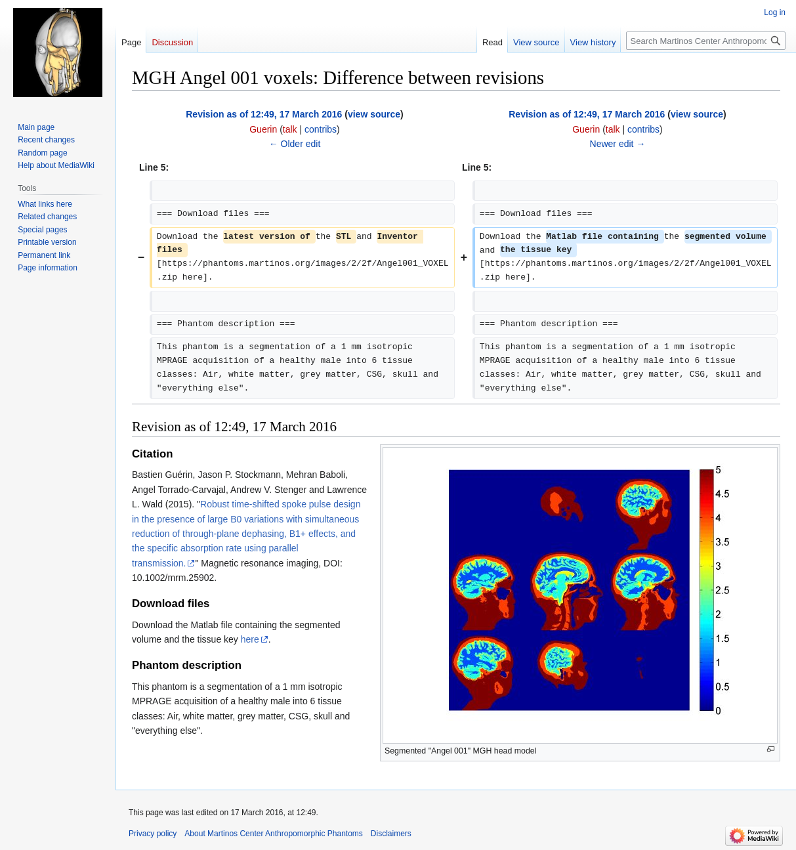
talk (290, 129)
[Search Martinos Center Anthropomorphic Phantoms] (706, 41)
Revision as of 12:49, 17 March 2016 (264, 114)
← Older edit (295, 143)
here (250, 639)
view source (374, 114)
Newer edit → (618, 143)
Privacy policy (153, 833)
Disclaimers (391, 833)
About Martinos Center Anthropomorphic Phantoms (273, 833)
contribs (320, 129)
